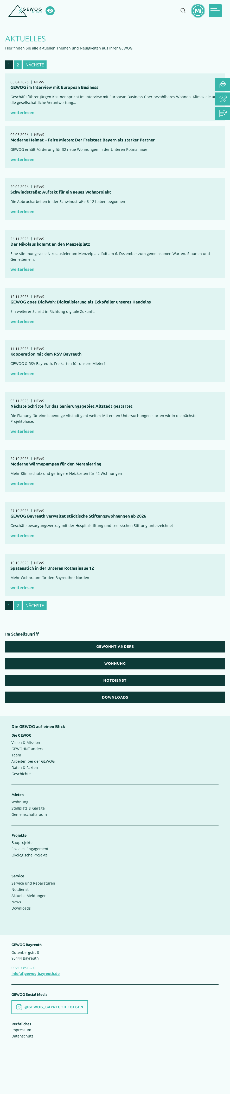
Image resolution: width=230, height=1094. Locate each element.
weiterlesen (22, 112)
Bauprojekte (22, 842)
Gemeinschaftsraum (29, 814)
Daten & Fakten (24, 767)
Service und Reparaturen (33, 883)
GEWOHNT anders (27, 748)
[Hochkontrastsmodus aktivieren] (50, 10)
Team (16, 755)
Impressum (21, 1029)
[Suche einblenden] (183, 10)
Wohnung (19, 801)
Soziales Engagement (29, 848)
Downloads (21, 908)
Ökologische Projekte (29, 855)
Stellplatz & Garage (28, 808)
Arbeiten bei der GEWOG (33, 761)
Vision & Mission (25, 742)
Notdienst (20, 889)
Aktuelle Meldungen (29, 895)
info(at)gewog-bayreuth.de (35, 973)
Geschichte (21, 773)
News (16, 901)
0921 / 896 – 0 (23, 967)
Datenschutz (22, 1036)
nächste (34, 65)
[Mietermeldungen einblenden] (198, 10)
